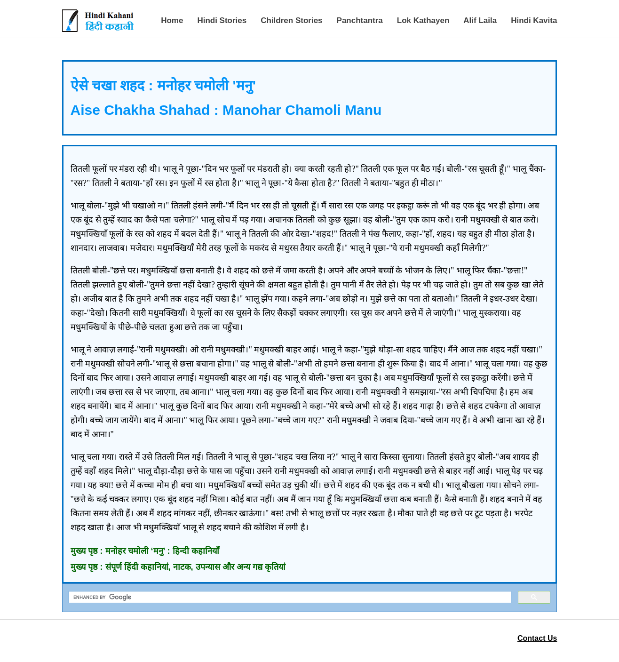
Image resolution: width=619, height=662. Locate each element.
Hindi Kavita (534, 20)
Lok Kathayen (423, 20)
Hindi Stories (221, 20)
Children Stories (291, 20)
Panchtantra (360, 20)
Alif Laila (480, 20)
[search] (289, 597)
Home (172, 20)
